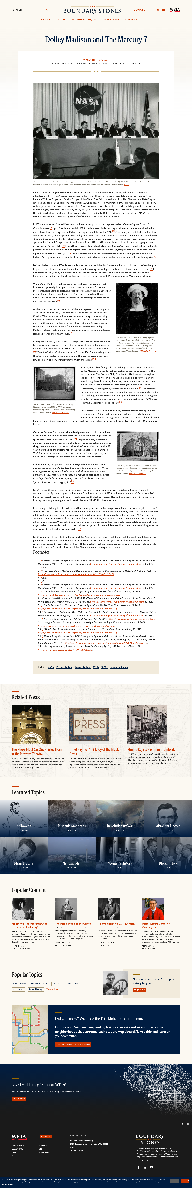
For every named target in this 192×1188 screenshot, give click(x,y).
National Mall (72, 863)
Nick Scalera (151, 948)
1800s (104, 667)
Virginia (131, 20)
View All (50, 989)
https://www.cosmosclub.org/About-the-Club (131, 619)
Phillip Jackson (22, 948)
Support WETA (18, 1149)
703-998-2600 (76, 1155)
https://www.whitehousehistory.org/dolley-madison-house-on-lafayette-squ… (79, 595)
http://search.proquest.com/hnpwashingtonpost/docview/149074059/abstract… (105, 643)
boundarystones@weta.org (81, 1144)
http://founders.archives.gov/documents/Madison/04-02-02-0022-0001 (76, 574)
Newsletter (43, 1149)
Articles (45, 20)
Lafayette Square (119, 667)
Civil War (57, 984)
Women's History (120, 863)
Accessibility (43, 1156)
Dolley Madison (64, 667)
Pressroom (16, 1156)
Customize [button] (175, 1181)
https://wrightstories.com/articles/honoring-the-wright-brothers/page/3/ (76, 626)
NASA (126, 185)
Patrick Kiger (64, 945)
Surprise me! (141, 990)
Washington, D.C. (85, 20)
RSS (40, 1153)
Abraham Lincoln (168, 825)
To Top (186, 1128)
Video (62, 20)
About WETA (17, 1153)
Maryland (111, 20)
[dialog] (96, 1182)
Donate (139, 10)
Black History (168, 863)
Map (72, 1151)
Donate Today (21, 1101)
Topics (148, 20)
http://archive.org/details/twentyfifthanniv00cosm (117, 564)
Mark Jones (107, 945)
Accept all (185, 1181)
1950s (96, 667)
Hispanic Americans (72, 825)
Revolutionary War (120, 825)
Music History (23, 863)
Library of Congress (60, 413)
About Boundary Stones (146, 1165)
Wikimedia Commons (147, 351)
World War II (72, 984)
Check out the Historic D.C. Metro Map (78, 1046)
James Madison (83, 667)
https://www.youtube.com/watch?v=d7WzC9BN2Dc (65, 650)
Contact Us (16, 1160)
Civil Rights (18, 989)
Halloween (23, 825)
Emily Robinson (64, 64)
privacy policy (10, 1184)
